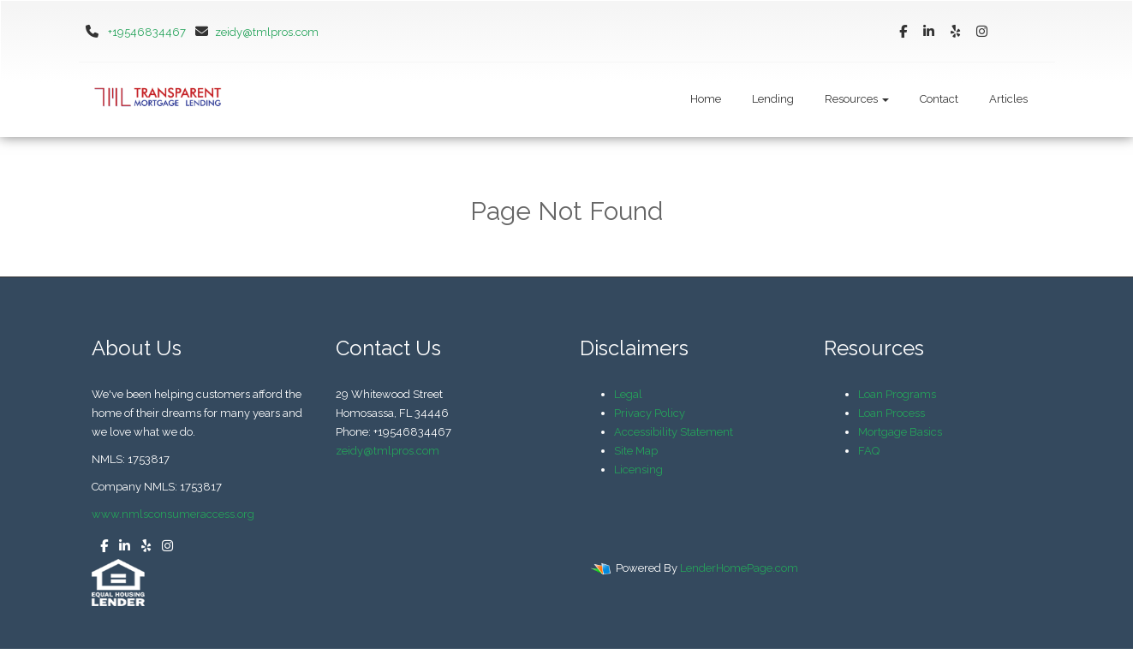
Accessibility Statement (673, 431)
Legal (628, 394)
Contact (939, 98)
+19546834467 (147, 32)
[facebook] (903, 32)
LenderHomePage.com (739, 568)
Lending (773, 98)
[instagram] (981, 32)
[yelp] (955, 32)
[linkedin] (928, 32)
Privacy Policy (649, 413)
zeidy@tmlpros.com (253, 32)
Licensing (638, 469)
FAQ (869, 450)
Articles (1008, 98)
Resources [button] (857, 98)
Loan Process (891, 413)
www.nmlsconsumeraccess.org (173, 514)
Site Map (636, 450)
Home (705, 98)
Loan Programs (897, 394)
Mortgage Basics (900, 431)
